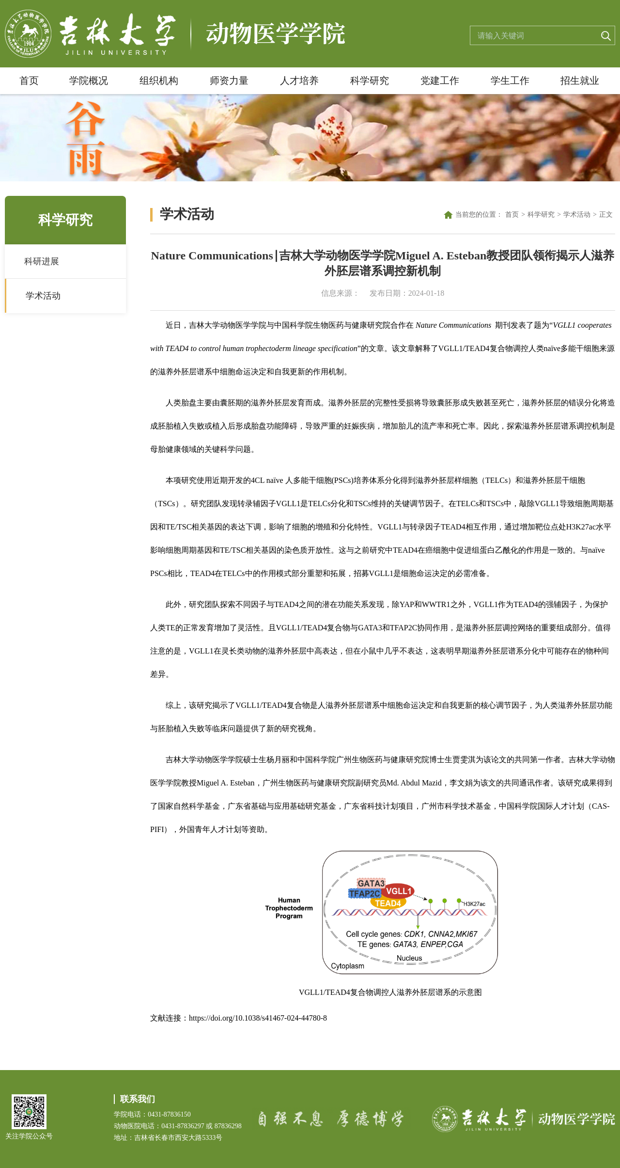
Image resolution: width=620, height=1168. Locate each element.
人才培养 (299, 80)
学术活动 (43, 296)
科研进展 (41, 261)
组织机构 (159, 80)
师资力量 (229, 80)
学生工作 (510, 80)
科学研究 (369, 80)
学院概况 (88, 80)
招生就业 (579, 80)
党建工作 (439, 80)
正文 (606, 214)
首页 (29, 80)
